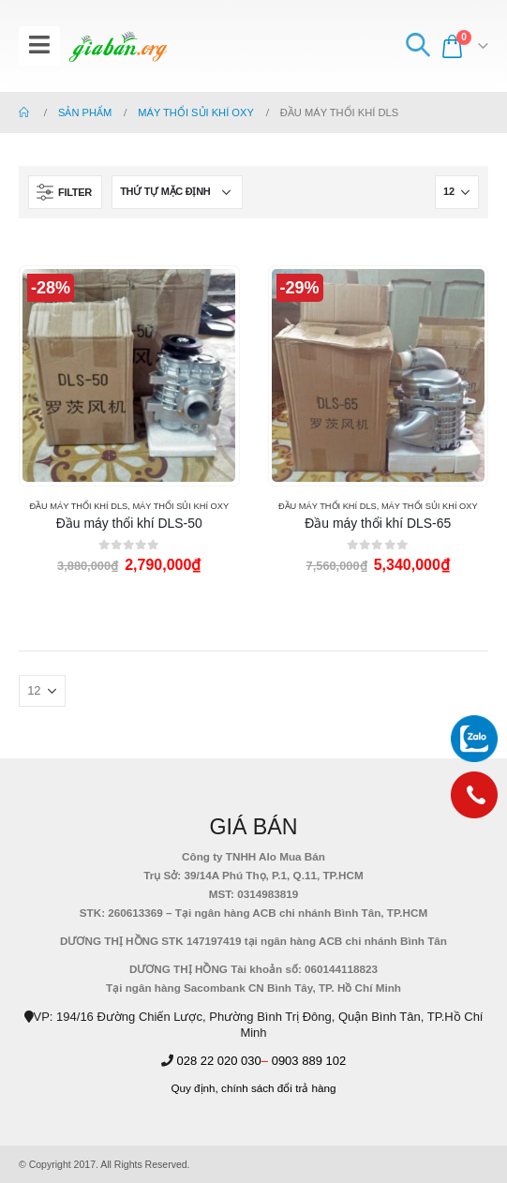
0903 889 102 (309, 1061)
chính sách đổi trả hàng (278, 1088)
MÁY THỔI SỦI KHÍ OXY (180, 506)
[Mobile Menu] (39, 46)
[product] (128, 375)
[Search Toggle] (417, 46)
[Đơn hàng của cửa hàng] (177, 192)
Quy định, (194, 1088)
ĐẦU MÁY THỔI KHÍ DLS (78, 506)
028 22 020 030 (218, 1061)
